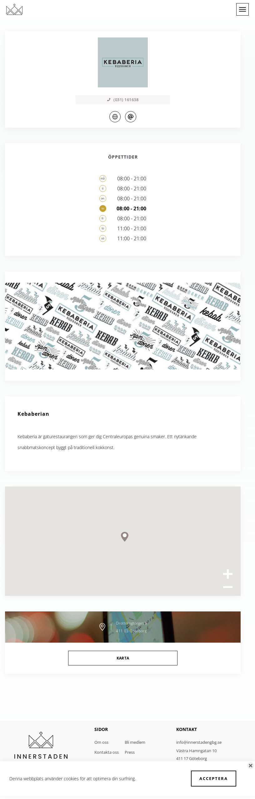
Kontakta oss (106, 752)
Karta (123, 658)
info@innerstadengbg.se (199, 742)
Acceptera (213, 778)
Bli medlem (135, 742)
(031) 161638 (122, 99)
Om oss (101, 742)
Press (130, 752)
